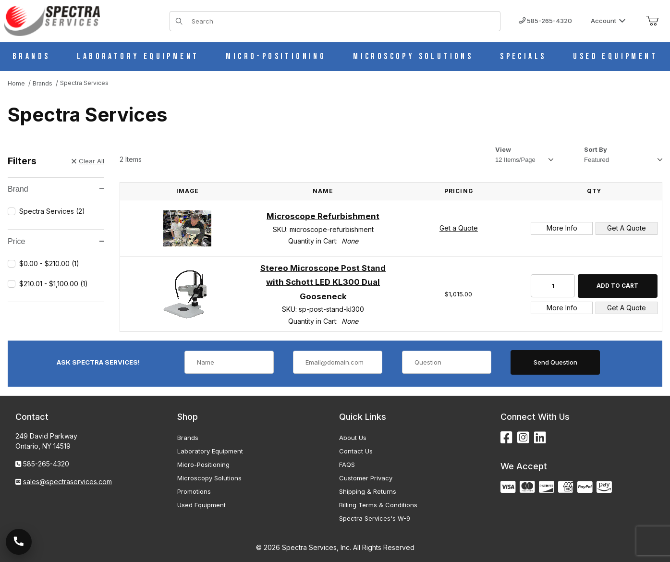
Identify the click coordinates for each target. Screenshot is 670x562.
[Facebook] (506, 438)
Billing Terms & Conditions (378, 505)
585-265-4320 (545, 20)
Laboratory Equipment (210, 451)
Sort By (595, 149)
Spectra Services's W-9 (374, 518)
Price (56, 241)
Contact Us (356, 451)
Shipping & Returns (367, 491)
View (503, 149)
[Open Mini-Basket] (652, 21)
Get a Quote (458, 228)
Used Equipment (201, 505)
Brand (56, 189)
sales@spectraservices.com (67, 481)
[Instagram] (523, 438)
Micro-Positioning (203, 464)
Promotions (194, 491)
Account (608, 20)
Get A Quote (626, 228)
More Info (562, 228)
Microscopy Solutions (209, 478)
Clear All (88, 161)
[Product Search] (343, 21)
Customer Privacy (365, 478)
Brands (187, 437)
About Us (352, 437)
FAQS (347, 464)
